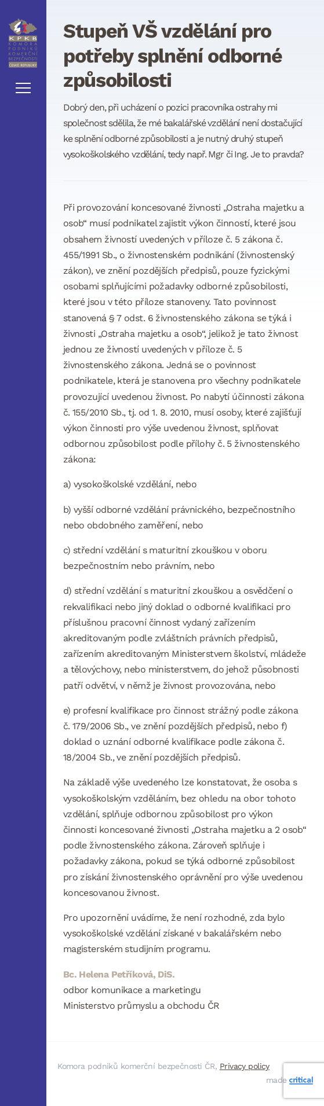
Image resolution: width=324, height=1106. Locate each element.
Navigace (23, 88)
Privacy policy (245, 1066)
